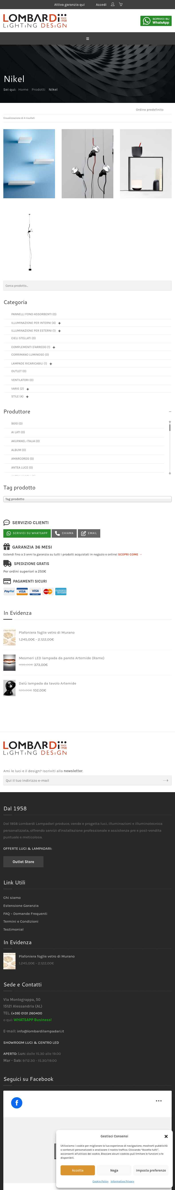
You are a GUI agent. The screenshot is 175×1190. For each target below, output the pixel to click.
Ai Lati (18, 432)
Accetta (77, 1170)
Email (89, 533)
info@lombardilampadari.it (40, 1031)
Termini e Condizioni (20, 921)
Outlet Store (23, 861)
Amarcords (22, 459)
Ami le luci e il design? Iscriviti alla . (43, 771)
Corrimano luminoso (30, 355)
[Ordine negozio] (152, 110)
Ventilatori (22, 380)
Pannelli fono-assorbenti (33, 314)
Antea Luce (22, 467)
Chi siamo (12, 897)
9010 (17, 423)
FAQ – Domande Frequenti (25, 913)
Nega (114, 1170)
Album (18, 450)
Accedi (101, 4)
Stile (17, 396)
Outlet (18, 371)
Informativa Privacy (122, 1181)
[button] (166, 1136)
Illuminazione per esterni (33, 331)
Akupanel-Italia (25, 441)
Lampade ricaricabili (29, 363)
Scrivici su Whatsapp (27, 533)
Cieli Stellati (23, 338)
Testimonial (13, 929)
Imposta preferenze (151, 1170)
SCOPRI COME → (130, 554)
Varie (17, 389)
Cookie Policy (100, 1181)
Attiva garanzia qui (73, 4)
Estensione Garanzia (21, 905)
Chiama (64, 533)
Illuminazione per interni (33, 323)
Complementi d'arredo (30, 347)
